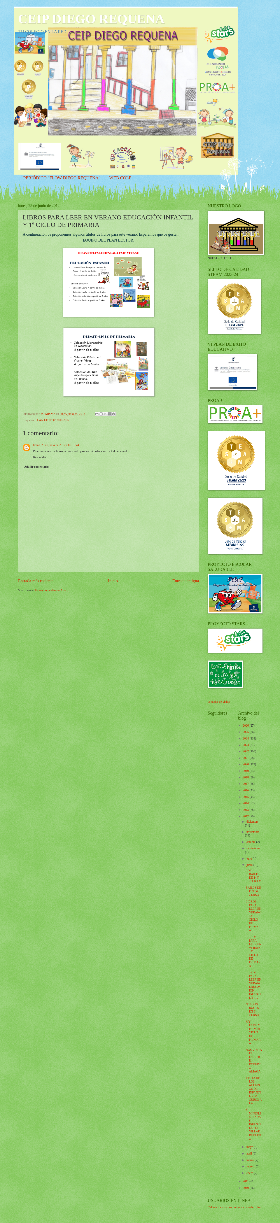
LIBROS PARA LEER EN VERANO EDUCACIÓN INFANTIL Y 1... (254, 985)
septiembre (253, 848)
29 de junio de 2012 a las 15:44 (60, 445)
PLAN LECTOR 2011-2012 (52, 420)
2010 (246, 1188)
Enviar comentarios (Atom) (51, 590)
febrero (251, 1166)
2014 (246, 803)
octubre (251, 842)
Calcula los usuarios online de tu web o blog (234, 1207)
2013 (246, 809)
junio (249, 865)
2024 (246, 738)
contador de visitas (219, 701)
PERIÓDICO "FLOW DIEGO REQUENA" (61, 177)
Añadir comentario (36, 466)
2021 (246, 758)
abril (249, 1153)
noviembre (252, 832)
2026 (246, 725)
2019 (246, 771)
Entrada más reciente (36, 580)
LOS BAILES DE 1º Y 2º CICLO (253, 876)
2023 (246, 745)
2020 (246, 764)
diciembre (252, 821)
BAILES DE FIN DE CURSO (253, 891)
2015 (246, 797)
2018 (246, 777)
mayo (250, 1147)
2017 (246, 783)
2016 (246, 790)
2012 (246, 816)
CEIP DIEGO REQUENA (91, 19)
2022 (246, 751)
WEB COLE (120, 177)
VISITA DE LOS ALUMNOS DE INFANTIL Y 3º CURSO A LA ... (254, 1090)
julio (249, 858)
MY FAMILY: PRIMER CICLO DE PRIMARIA (254, 1032)
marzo (250, 1160)
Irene (36, 445)
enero (250, 1173)
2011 (246, 1181)
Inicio (113, 580)
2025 (246, 732)
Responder (39, 457)
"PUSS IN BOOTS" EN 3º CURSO (253, 1010)
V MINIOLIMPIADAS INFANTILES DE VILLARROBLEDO (253, 1124)
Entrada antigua (185, 580)
